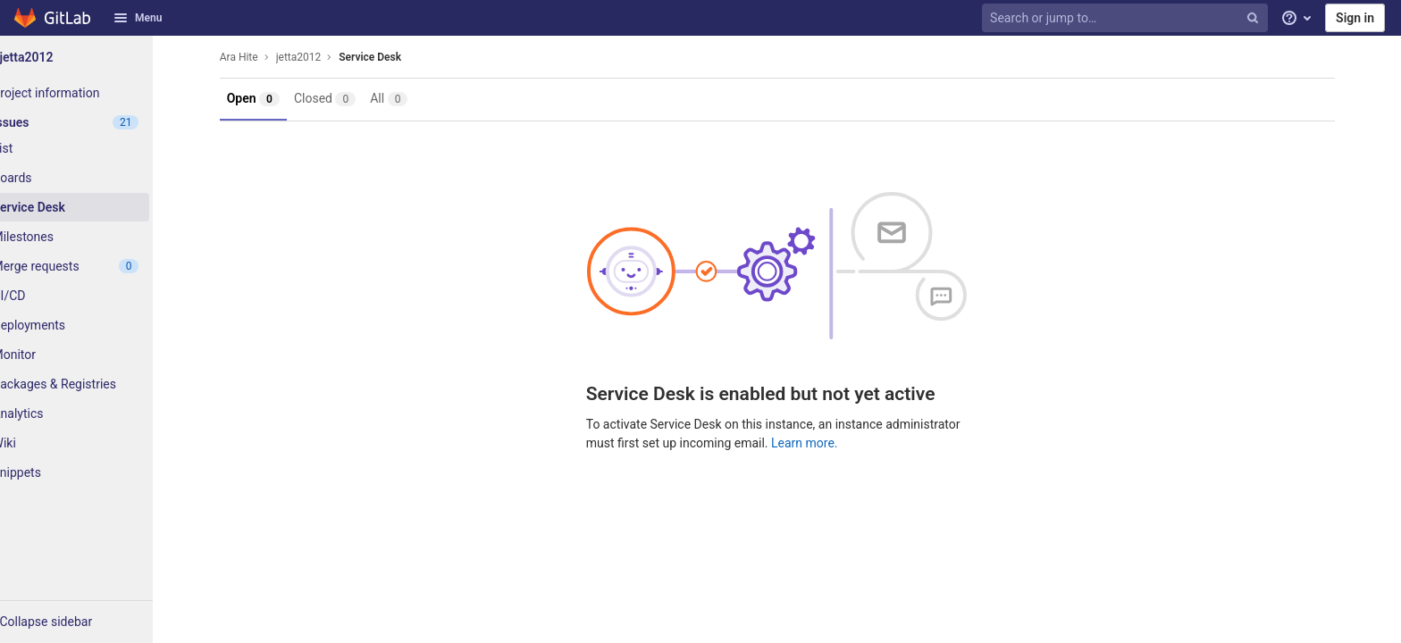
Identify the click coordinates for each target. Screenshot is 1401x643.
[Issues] (98, 122)
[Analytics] (98, 413)
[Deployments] (98, 325)
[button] (98, 621)
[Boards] (98, 177)
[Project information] (98, 93)
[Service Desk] (98, 207)
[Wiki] (98, 443)
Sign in (1355, 18)
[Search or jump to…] (1126, 18)
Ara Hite (260, 57)
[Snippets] (98, 472)
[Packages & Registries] (98, 384)
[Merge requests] (98, 266)
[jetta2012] (98, 57)
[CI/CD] (98, 295)
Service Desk (392, 57)
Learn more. (826, 443)
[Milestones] (98, 236)
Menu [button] (137, 18)
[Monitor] (98, 354)
